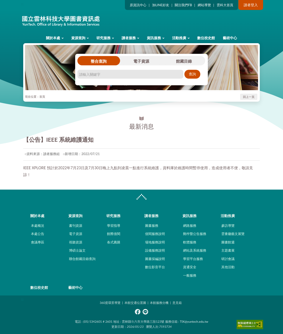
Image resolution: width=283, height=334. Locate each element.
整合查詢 (99, 61)
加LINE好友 (160, 5)
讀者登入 (251, 5)
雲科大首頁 (225, 5)
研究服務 (103, 38)
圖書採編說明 (155, 259)
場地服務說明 (155, 242)
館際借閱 (113, 234)
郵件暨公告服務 (194, 234)
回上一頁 (248, 97)
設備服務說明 (155, 250)
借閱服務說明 (155, 234)
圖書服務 (151, 225)
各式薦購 (113, 242)
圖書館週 (228, 242)
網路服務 (189, 225)
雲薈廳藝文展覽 (233, 234)
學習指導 (113, 225)
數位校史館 (206, 38)
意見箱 (177, 303)
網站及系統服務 (194, 250)
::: (22, 4)
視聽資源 (75, 242)
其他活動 (228, 267)
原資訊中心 (138, 5)
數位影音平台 (155, 267)
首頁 (42, 96)
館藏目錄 (184, 61)
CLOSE (141, 197)
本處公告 (37, 234)
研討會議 (228, 259)
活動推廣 (179, 38)
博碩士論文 (77, 250)
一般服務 (189, 275)
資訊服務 (154, 38)
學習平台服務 (193, 259)
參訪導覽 (228, 225)
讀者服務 (129, 38)
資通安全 (189, 267)
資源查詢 (78, 38)
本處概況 (37, 225)
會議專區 (37, 242)
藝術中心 (230, 38)
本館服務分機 (159, 303)
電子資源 (141, 61)
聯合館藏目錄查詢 (82, 259)
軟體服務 (189, 242)
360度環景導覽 (110, 303)
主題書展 (228, 250)
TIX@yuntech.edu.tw (194, 321)
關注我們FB (183, 5)
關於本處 (53, 38)
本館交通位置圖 (135, 303)
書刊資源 (75, 225)
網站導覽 (204, 5)
